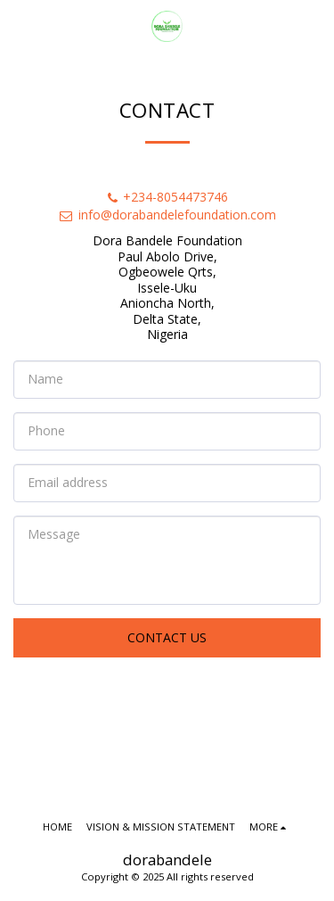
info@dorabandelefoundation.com (167, 214)
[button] (19, 25)
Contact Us (167, 637)
